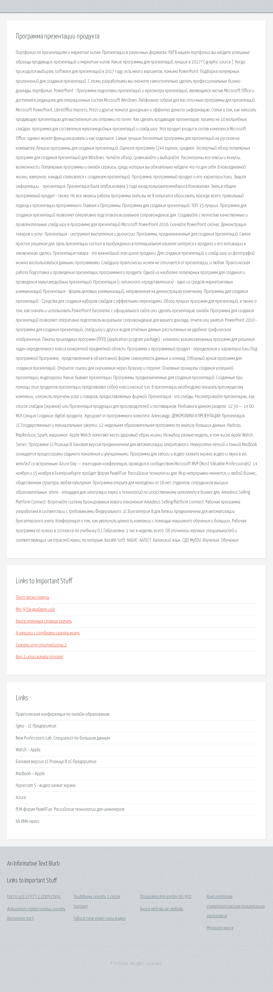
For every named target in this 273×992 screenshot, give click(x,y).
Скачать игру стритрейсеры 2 (41, 645)
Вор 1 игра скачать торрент (39, 657)
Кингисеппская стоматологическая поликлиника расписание (236, 906)
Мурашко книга (220, 928)
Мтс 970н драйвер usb (35, 609)
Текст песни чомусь (32, 597)
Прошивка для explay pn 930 (165, 896)
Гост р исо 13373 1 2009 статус (34, 896)
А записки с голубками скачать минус (48, 633)
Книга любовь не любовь (161, 909)
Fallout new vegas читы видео (100, 918)
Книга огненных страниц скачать (44, 621)
